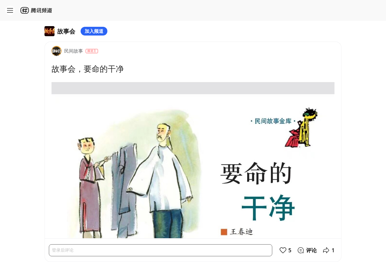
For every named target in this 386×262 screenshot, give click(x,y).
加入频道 (94, 31)
